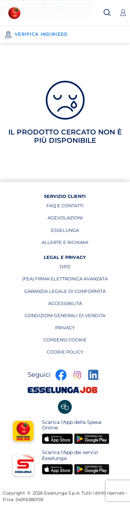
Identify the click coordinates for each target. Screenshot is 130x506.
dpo (84, 268)
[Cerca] (107, 12)
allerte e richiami (65, 244)
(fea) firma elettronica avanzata (65, 280)
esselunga (69, 232)
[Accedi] (123, 13)
